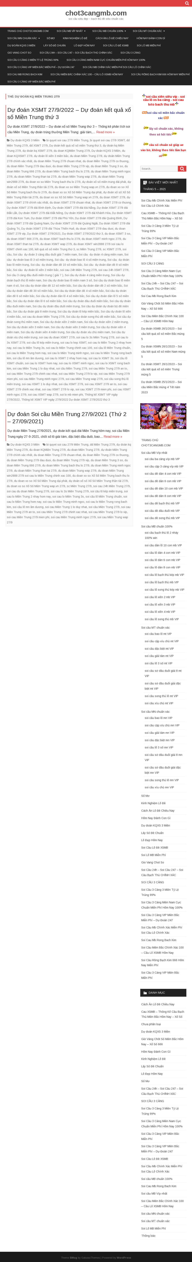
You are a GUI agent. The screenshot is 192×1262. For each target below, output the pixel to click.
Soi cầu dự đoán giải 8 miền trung (34, 311)
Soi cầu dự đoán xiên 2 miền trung (106, 322)
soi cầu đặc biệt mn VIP (160, 740)
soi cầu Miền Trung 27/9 (71, 368)
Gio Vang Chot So (19, 52)
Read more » (105, 132)
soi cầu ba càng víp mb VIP (162, 459)
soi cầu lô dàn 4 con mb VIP (162, 552)
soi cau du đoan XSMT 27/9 (57, 337)
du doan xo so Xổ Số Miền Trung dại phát (75, 192)
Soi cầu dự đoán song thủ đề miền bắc (91, 316)
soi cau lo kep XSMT (73, 342)
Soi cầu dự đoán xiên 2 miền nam (61, 322)
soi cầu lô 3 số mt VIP (158, 663)
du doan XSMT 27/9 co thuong (111, 202)
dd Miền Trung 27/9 (102, 444)
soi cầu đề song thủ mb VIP (162, 518)
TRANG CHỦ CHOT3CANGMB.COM (28, 31)
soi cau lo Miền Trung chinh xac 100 (69, 347)
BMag (73, 1257)
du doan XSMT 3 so (117, 233)
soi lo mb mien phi (71, 394)
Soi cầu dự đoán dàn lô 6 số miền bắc (37, 301)
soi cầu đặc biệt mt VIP (159, 648)
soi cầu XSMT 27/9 (71, 384)
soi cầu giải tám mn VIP (159, 732)
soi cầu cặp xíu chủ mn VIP (162, 725)
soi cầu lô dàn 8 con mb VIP (162, 567)
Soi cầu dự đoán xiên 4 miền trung (42, 332)
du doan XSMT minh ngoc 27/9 (101, 238)
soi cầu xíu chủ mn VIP (159, 787)
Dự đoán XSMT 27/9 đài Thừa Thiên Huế (47, 228)
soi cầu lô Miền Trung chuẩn (112, 347)
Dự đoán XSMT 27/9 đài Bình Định (29, 207)
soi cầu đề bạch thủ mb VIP (162, 503)
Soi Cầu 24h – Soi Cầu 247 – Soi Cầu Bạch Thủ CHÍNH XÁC (76, 52)
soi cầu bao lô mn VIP (158, 718)
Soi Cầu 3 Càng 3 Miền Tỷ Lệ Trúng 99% (32, 60)
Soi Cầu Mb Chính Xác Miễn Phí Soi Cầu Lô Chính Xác (117, 67)
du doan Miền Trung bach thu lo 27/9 (65, 171)
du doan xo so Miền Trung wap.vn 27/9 (80, 187)
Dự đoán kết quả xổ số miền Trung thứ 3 (75, 145)
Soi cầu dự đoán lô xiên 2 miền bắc (36, 270)
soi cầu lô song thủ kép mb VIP (164, 589)
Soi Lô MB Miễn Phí (149, 45)
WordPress (124, 1257)
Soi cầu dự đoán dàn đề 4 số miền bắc (79, 290)
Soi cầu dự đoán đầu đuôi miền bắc (85, 301)
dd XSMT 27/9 (38, 145)
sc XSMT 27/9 (112, 249)
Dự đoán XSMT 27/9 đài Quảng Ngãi (74, 223)
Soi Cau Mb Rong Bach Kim (24, 74)
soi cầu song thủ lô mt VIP (161, 696)
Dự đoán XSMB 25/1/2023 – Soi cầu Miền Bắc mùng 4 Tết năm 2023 (161, 387)
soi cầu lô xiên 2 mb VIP (160, 597)
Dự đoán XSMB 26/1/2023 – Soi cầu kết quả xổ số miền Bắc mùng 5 (162, 334)
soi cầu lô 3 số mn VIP (159, 747)
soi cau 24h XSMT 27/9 (113, 270)
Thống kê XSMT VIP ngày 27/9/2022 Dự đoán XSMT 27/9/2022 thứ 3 (65, 399)
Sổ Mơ (51, 38)
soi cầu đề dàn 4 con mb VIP (163, 473)
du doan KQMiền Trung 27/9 (72, 150)
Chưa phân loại (151, 1024)
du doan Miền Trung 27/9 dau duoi (29, 166)
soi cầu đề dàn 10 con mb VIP (164, 488)
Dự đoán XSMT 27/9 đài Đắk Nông (41, 213)
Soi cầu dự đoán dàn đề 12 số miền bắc (45, 285)
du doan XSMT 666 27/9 (22, 238)
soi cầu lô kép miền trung (43, 342)
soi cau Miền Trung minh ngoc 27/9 (41, 379)
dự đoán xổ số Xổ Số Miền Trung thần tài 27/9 (98, 480)
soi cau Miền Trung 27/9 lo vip (78, 373)
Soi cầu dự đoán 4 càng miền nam (100, 254)
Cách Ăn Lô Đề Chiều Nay (112, 38)
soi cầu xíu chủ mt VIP (159, 703)
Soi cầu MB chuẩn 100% (107, 31)
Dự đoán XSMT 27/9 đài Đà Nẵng (74, 207)
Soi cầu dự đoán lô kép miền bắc (78, 311)
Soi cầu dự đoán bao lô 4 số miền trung (80, 259)
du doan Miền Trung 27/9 (86, 156)
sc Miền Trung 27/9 (88, 249)
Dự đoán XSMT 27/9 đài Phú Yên (52, 218)
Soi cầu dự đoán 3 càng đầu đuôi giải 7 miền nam (45, 254)
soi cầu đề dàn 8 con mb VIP (163, 496)
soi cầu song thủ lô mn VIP (162, 780)
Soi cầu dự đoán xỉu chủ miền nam (88, 332)
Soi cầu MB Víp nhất (70, 31)
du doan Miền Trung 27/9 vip (71, 166)
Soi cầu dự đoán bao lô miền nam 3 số (67, 280)
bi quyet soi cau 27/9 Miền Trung (67, 140)
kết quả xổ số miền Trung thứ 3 (55, 249)
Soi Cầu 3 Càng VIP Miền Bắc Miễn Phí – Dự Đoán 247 (40, 67)
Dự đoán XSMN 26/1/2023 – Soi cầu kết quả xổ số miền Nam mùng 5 (163, 351)
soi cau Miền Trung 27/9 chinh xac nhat (32, 373)
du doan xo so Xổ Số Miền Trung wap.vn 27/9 (69, 197)
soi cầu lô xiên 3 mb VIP (160, 604)
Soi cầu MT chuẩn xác (147, 31)
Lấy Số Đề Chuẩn (54, 45)
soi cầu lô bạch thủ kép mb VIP (164, 574)
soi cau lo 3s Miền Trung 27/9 (95, 337)
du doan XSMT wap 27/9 (56, 244)
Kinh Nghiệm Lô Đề (75, 38)
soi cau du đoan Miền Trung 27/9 (43, 316)
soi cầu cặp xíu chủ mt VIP (162, 641)
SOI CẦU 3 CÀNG (130, 52)
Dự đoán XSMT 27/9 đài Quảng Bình (98, 218)
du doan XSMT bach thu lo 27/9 (60, 238)
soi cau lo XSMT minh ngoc (76, 363)
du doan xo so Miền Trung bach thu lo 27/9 (53, 181)
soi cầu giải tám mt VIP (159, 655)
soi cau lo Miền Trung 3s (28, 347)
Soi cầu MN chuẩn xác (22, 38)
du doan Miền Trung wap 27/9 (77, 176)
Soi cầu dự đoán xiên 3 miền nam (28, 327)
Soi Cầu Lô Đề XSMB (116, 45)
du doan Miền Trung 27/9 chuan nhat (57, 161)
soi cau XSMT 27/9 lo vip (58, 389)
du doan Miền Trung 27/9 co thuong (105, 161)
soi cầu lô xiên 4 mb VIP (160, 611)
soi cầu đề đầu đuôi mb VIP (162, 510)
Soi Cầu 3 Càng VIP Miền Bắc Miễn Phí (31, 81)
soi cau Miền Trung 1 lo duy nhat (34, 368)
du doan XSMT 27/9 (112, 197)
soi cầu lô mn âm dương (28, 358)
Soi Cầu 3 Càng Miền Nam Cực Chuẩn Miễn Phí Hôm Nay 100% (106, 60)
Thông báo (148, 1235)
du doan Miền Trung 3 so (107, 166)
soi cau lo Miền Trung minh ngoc (68, 353)
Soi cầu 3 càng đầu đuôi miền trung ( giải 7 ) (35, 275)
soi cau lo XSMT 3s (101, 358)
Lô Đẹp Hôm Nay (84, 45)
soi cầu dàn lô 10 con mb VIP (163, 545)
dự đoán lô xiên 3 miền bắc (51, 156)
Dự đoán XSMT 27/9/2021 (44, 233)
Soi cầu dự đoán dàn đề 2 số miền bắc (97, 285)
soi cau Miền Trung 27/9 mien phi (28, 517)
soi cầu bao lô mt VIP (158, 633)
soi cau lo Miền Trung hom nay (26, 353)
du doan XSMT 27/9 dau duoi (94, 228)
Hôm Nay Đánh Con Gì (151, 38)
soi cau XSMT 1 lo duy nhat (39, 384)
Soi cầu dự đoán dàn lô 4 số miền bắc (60, 296)
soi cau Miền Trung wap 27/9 (84, 379)
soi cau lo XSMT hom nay (41, 363)
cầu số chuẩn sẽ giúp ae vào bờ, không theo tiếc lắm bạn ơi (163, 150)
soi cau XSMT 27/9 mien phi (93, 389)
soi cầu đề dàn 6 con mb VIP (163, 481)
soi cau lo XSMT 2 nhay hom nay (66, 358)
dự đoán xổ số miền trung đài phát (104, 181)
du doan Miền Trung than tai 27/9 (35, 176)
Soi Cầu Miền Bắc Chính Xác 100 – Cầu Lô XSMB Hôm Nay (87, 74)
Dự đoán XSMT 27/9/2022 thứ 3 (82, 233)
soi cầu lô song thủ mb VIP (162, 619)
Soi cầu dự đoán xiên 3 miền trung (73, 327)
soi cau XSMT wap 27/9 (43, 394)
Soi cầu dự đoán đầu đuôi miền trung (56, 306)
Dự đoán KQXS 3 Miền (21, 45)
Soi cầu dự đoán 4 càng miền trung (87, 275)
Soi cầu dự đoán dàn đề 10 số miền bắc (56, 264)
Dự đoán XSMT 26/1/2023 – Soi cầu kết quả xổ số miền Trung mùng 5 (161, 369)
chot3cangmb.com (96, 12)
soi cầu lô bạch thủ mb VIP (162, 582)
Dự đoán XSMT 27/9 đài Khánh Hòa (87, 213)
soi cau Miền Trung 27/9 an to (108, 368)
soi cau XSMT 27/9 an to (100, 384)
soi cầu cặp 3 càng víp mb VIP (164, 466)
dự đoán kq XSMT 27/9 (37, 150)
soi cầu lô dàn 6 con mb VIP (162, 560)
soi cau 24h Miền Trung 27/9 (78, 270)
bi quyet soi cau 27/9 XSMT (107, 140)
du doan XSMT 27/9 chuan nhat (70, 202)
